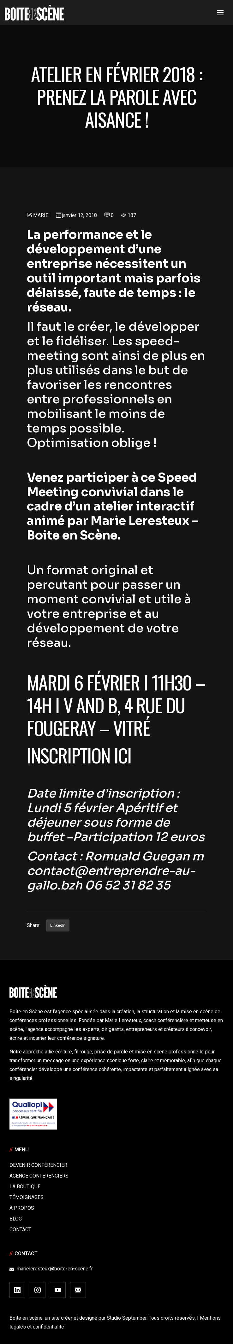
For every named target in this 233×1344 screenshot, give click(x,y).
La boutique (24, 1187)
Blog (15, 1219)
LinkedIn (57, 925)
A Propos (21, 1208)
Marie (40, 215)
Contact (20, 1229)
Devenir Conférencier (38, 1165)
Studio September (126, 1318)
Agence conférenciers (39, 1176)
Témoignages (26, 1197)
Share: (33, 925)
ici (124, 755)
